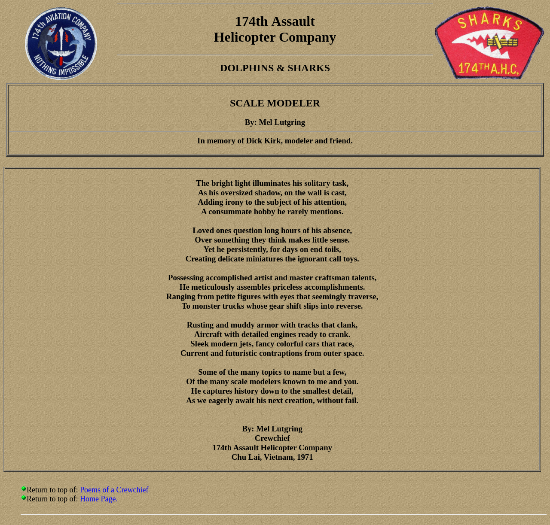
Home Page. (99, 499)
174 (245, 21)
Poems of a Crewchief (114, 490)
